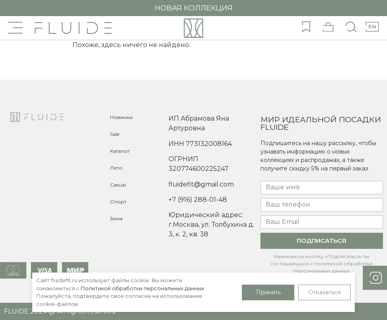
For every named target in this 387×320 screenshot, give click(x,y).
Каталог (120, 151)
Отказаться (324, 292)
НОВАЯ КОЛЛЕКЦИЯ (194, 8)
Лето (116, 168)
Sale (114, 134)
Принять (268, 292)
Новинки (121, 117)
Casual (118, 185)
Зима (116, 218)
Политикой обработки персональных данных (142, 288)
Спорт (118, 202)
